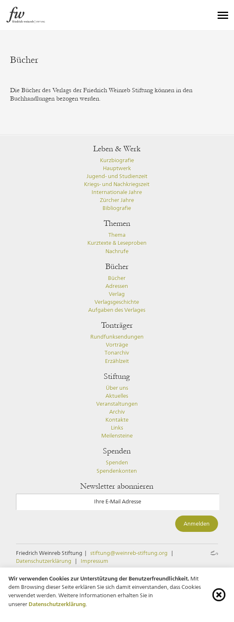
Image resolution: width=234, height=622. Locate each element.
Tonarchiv (117, 353)
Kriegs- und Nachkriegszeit (117, 184)
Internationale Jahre (117, 192)
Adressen (116, 286)
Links (117, 428)
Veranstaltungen (117, 404)
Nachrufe (117, 251)
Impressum (94, 561)
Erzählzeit (117, 361)
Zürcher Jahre (117, 200)
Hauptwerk (117, 168)
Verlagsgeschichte (117, 302)
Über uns (117, 388)
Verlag (117, 294)
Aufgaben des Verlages (116, 310)
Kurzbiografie (117, 160)
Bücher (117, 278)
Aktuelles (116, 396)
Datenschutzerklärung (43, 561)
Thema (117, 235)
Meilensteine (117, 436)
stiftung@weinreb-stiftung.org (129, 553)
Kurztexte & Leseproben (117, 243)
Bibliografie (117, 208)
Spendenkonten (117, 471)
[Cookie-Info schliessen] (219, 594)
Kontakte (117, 420)
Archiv (117, 412)
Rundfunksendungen (117, 337)
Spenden (117, 462)
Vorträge (117, 345)
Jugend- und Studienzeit (117, 176)
